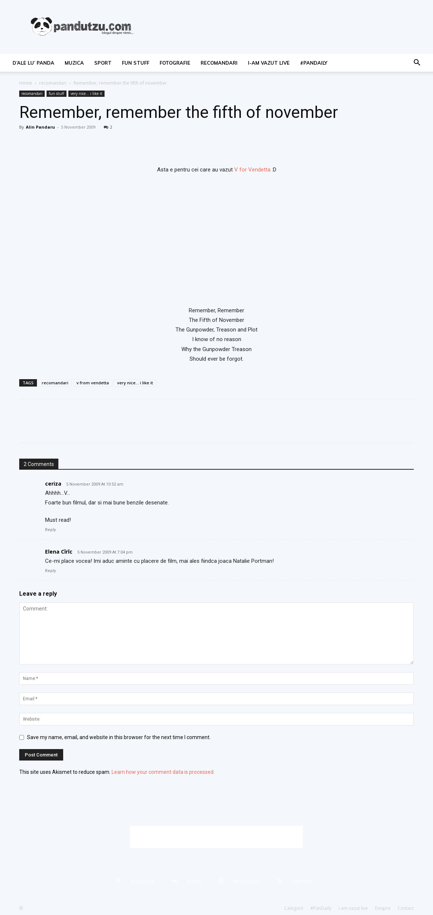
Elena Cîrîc (58, 551)
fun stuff (135, 63)
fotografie (175, 63)
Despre (383, 908)
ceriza (53, 483)
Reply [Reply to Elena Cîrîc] (50, 570)
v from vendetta (92, 382)
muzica (74, 63)
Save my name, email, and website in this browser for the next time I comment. (119, 737)
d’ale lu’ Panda (33, 63)
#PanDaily (313, 63)
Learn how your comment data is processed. (163, 772)
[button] (417, 63)
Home (25, 83)
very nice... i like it (86, 93)
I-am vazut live (269, 63)
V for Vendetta (252, 169)
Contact (406, 908)
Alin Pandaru (40, 127)
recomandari (219, 63)
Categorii (293, 908)
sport (103, 63)
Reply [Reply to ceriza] (50, 529)
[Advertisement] (216, 837)
